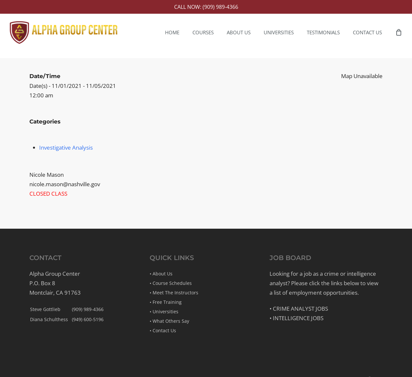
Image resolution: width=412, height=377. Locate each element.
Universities (165, 311)
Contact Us (164, 330)
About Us (163, 273)
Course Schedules (172, 283)
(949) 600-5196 (88, 319)
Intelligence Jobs (298, 318)
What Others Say (171, 321)
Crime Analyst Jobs (300, 308)
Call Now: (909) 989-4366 (206, 6)
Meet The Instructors (175, 292)
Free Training (167, 302)
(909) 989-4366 (88, 309)
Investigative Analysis (66, 147)
